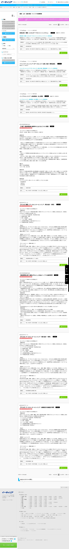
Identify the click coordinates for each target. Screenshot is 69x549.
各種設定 (23, 523)
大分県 (50, 506)
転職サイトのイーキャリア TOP (6, 7)
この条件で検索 (9, 545)
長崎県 (41, 506)
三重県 (45, 500)
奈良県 (50, 502)
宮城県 (45, 496)
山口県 (50, 503)
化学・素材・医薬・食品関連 (27, 516)
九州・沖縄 (24, 506)
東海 (22, 500)
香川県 (36, 505)
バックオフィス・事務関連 (40, 515)
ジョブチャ (34, 530)
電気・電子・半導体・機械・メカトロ (54, 515)
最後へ (66, 24)
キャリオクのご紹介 (42, 523)
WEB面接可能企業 (5, 540)
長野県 (55, 499)
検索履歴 (67, 281)
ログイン (51, 2)
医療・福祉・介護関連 (39, 516)
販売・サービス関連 (29, 513)
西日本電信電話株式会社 (25, 124)
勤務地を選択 (9, 39)
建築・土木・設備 (16, 7)
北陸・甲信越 (24, 499)
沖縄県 (66, 506)
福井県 (45, 499)
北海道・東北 (24, 496)
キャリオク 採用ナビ (25, 530)
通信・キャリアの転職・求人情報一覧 (39, 7)
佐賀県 (36, 506)
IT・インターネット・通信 (26, 7)
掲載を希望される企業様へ (63, 2)
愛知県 (41, 500)
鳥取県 (31, 503)
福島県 (60, 496)
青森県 (36, 496)
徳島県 (31, 505)
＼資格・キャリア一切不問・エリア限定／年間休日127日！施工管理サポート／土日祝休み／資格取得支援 (46, 20)
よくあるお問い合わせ (32, 523)
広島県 (45, 503)
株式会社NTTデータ (24, 202)
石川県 (41, 499)
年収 (3, 45)
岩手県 (41, 496)
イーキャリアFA (24, 529)
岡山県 (41, 503)
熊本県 (45, 506)
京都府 (36, 502)
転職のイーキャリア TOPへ (8, 500)
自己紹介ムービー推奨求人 (7, 538)
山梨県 (50, 499)
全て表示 (4, 30)
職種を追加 (9, 33)
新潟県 (31, 499)
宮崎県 (55, 506)
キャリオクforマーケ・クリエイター (54, 529)
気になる (64, 52)
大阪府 (41, 502)
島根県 (36, 503)
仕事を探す (25, 2)
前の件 (55, 24)
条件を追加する (9, 62)
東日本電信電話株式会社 (25, 273)
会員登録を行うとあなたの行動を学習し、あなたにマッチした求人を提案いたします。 (34, 5)
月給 (8, 45)
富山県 (36, 499)
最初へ (50, 24)
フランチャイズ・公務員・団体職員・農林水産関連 (46, 518)
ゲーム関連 (53, 513)
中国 (22, 503)
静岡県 (36, 500)
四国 (22, 505)
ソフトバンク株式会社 (28, 30)
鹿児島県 (60, 506)
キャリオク (32, 529)
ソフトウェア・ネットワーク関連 (42, 513)
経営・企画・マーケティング (27, 515)
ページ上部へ (65, 487)
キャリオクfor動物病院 (41, 529)
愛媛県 (41, 505)
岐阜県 (31, 500)
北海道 (31, 496)
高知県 (45, 505)
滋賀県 (31, 502)
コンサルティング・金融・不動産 (28, 518)
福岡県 (31, 506)
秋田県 (50, 496)
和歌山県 (55, 502)
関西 (22, 502)
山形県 (55, 496)
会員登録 (43, 2)
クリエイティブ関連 (61, 513)
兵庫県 (45, 502)
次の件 (62, 24)
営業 (22, 513)
